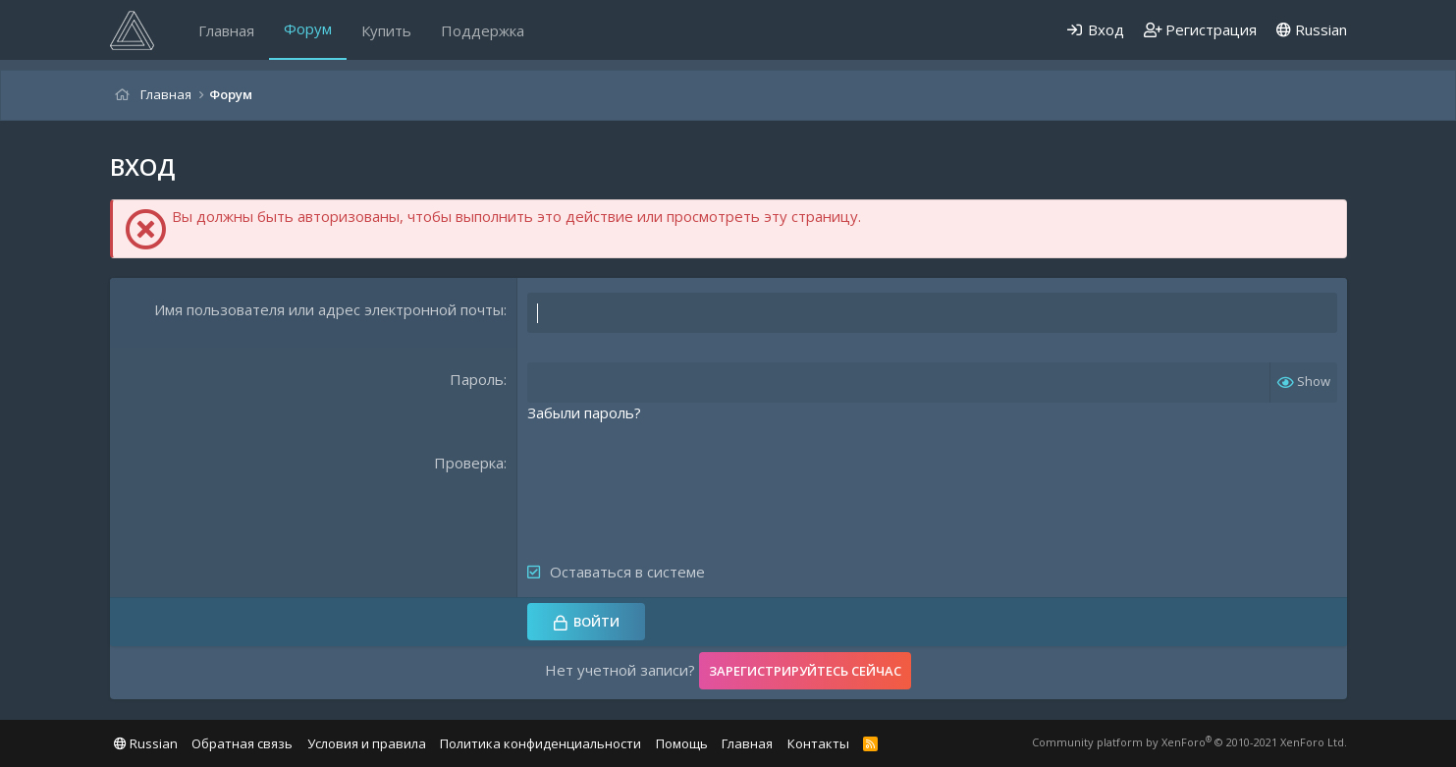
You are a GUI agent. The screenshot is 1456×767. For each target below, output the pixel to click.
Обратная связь (242, 743)
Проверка (469, 462)
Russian (1311, 29)
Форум (308, 28)
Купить (386, 30)
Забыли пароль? (584, 412)
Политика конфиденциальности (540, 743)
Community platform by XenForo (1189, 742)
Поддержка (482, 30)
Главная (226, 30)
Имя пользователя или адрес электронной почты (329, 309)
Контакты (818, 743)
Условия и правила (366, 743)
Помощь (682, 743)
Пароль (477, 379)
